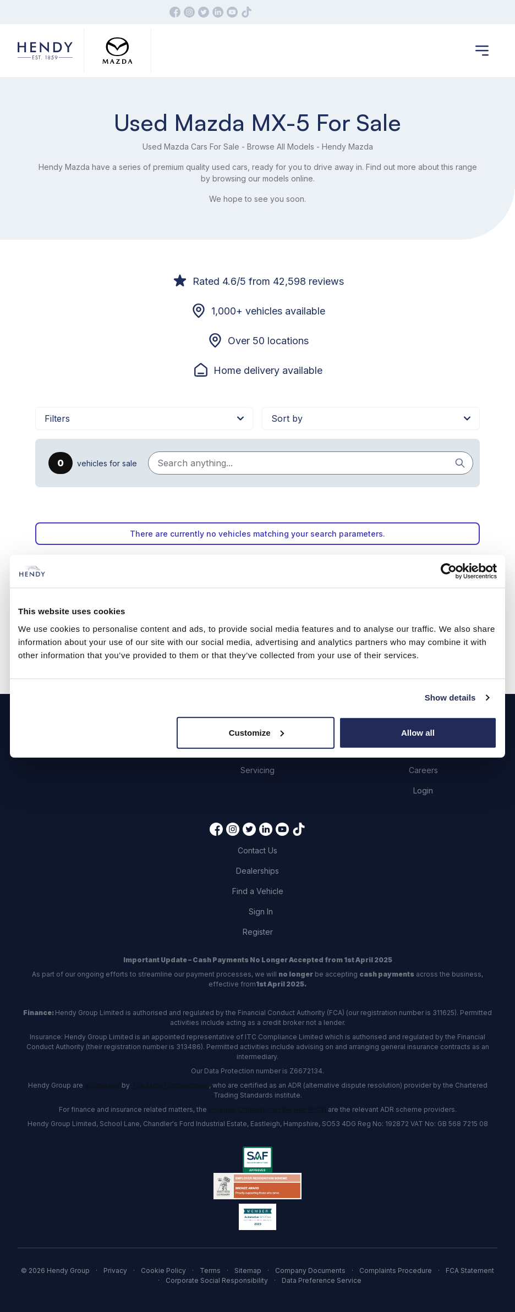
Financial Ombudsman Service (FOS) (267, 1109)
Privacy (115, 1270)
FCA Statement (470, 1270)
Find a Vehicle (257, 891)
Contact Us (257, 850)
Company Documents (310, 1270)
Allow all (418, 732)
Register (258, 931)
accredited (102, 1085)
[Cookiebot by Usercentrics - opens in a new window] (449, 571)
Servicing (257, 770)
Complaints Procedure (395, 1270)
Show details (450, 697)
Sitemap (247, 1270)
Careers (423, 770)
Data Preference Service (321, 1280)
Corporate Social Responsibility (217, 1280)
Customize (256, 732)
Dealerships (257, 870)
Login (423, 790)
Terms (210, 1270)
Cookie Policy (163, 1270)
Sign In (261, 911)
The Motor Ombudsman (170, 1085)
